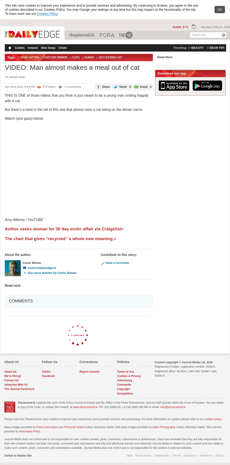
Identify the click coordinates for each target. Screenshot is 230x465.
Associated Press (29, 431)
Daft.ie (219, 455)
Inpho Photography (163, 427)
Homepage (9, 48)
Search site (199, 34)
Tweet (122, 86)
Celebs (20, 47)
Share (103, 86)
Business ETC (107, 35)
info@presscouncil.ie (173, 407)
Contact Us (11, 380)
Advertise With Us (16, 384)
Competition (125, 393)
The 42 (126, 35)
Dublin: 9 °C (181, 27)
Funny (89, 57)
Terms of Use (125, 371)
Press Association (47, 427)
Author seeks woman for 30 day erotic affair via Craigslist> (64, 228)
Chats (63, 47)
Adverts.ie (206, 455)
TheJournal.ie (82, 35)
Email (142, 86)
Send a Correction (115, 263)
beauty (197, 47)
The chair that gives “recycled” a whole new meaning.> (60, 238)
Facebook (48, 376)
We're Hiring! (12, 376)
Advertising (124, 380)
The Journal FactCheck (19, 389)
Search (223, 35)
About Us (10, 371)
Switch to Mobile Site (18, 455)
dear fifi (217, 47)
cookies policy (212, 419)
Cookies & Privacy (129, 376)
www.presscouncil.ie (85, 407)
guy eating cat (110, 57)
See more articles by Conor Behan (50, 273)
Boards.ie (190, 455)
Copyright (123, 389)
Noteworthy (162, 455)
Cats (76, 57)
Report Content (89, 371)
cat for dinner (55, 57)
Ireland (33, 47)
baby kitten (30, 57)
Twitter (46, 371)
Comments (124, 384)
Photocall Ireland (74, 427)
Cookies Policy (47, 14)
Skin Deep (48, 47)
